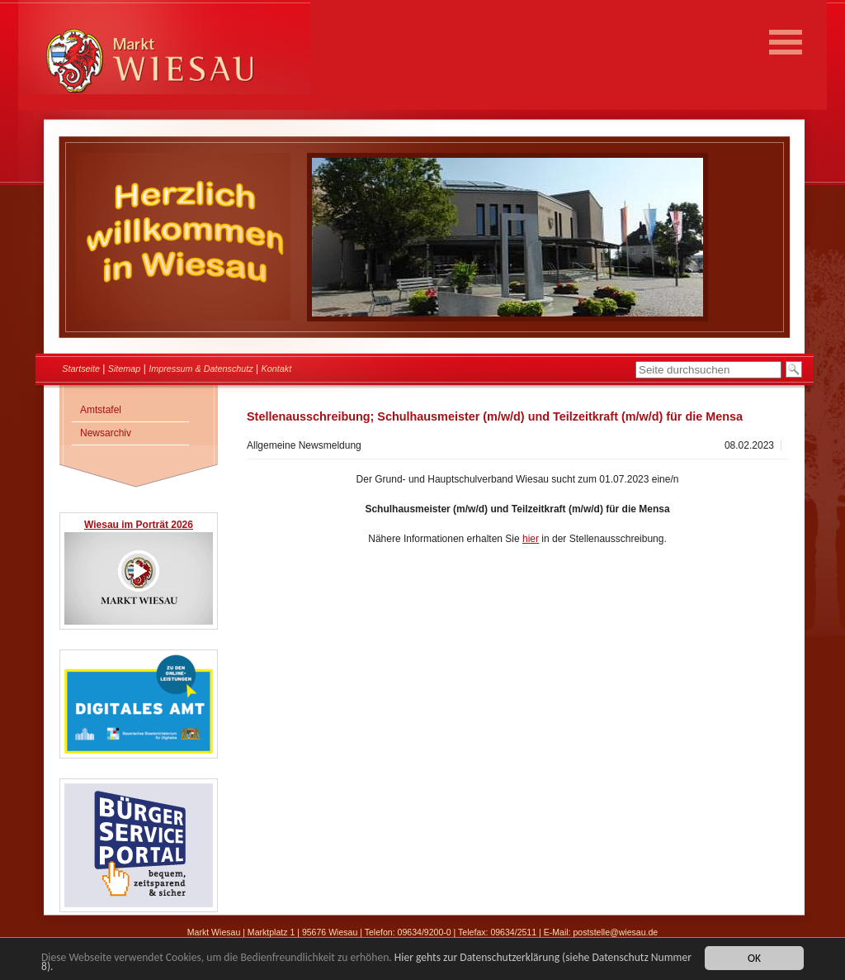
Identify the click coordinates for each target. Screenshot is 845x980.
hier (530, 539)
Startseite (81, 368)
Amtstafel (100, 410)
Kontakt (277, 368)
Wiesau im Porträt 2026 (138, 524)
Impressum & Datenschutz (201, 368)
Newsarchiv (105, 433)
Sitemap (124, 368)
